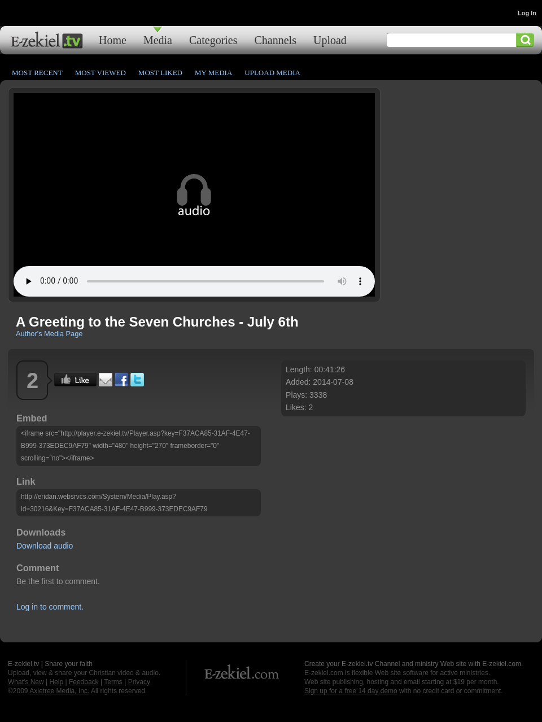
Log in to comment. (50, 606)
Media (157, 40)
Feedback (84, 682)
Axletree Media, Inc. (59, 691)
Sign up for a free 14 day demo (350, 691)
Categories (213, 40)
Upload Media (272, 72)
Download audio (44, 545)
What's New (26, 682)
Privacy (139, 682)
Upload (330, 40)
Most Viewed (100, 72)
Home (112, 40)
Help (56, 682)
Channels (275, 40)
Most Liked (160, 72)
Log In (527, 13)
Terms (113, 682)
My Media (213, 72)
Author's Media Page (49, 333)
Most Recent (37, 72)
